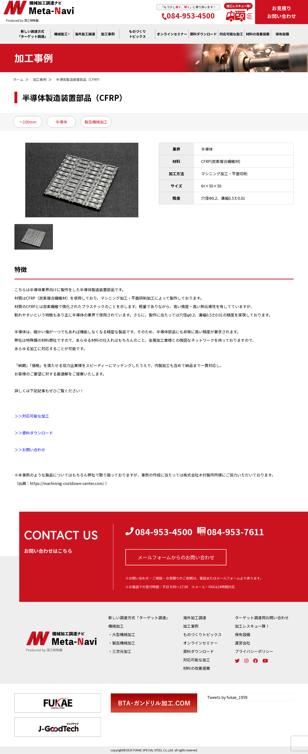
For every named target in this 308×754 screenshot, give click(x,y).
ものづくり (137, 34)
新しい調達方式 (32, 34)
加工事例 (108, 34)
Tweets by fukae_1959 (227, 697)
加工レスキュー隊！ (252, 626)
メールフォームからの (176, 557)
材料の (258, 34)
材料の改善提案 (196, 668)
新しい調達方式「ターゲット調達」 (139, 617)
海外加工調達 (85, 34)
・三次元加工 (119, 651)
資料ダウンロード (198, 651)
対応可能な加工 (196, 660)
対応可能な (231, 34)
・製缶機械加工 (121, 643)
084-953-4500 (188, 15)
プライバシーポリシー (254, 651)
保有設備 (282, 34)
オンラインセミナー (200, 643)
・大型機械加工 (121, 634)
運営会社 (242, 643)
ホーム (18, 79)
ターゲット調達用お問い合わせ (262, 617)
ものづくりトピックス (202, 634)
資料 (203, 34)
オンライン (172, 34)
